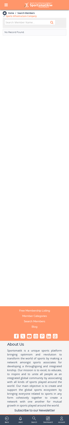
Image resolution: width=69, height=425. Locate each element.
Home (11, 13)
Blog (34, 326)
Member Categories (34, 316)
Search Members (26, 13)
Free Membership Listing (34, 310)
